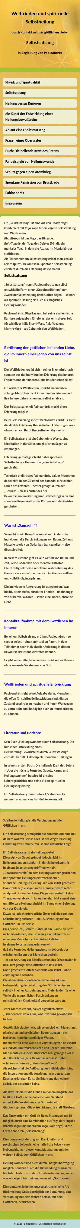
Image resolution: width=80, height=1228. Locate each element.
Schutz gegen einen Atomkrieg (28, 172)
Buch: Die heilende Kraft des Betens (32, 151)
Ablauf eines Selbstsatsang (25, 130)
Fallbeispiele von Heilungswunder (30, 161)
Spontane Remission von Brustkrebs (32, 182)
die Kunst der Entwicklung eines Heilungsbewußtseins (29, 117)
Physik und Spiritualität (22, 82)
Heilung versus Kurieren (23, 103)
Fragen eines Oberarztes (23, 140)
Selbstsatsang (40, 42)
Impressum (13, 203)
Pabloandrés (53, 52)
